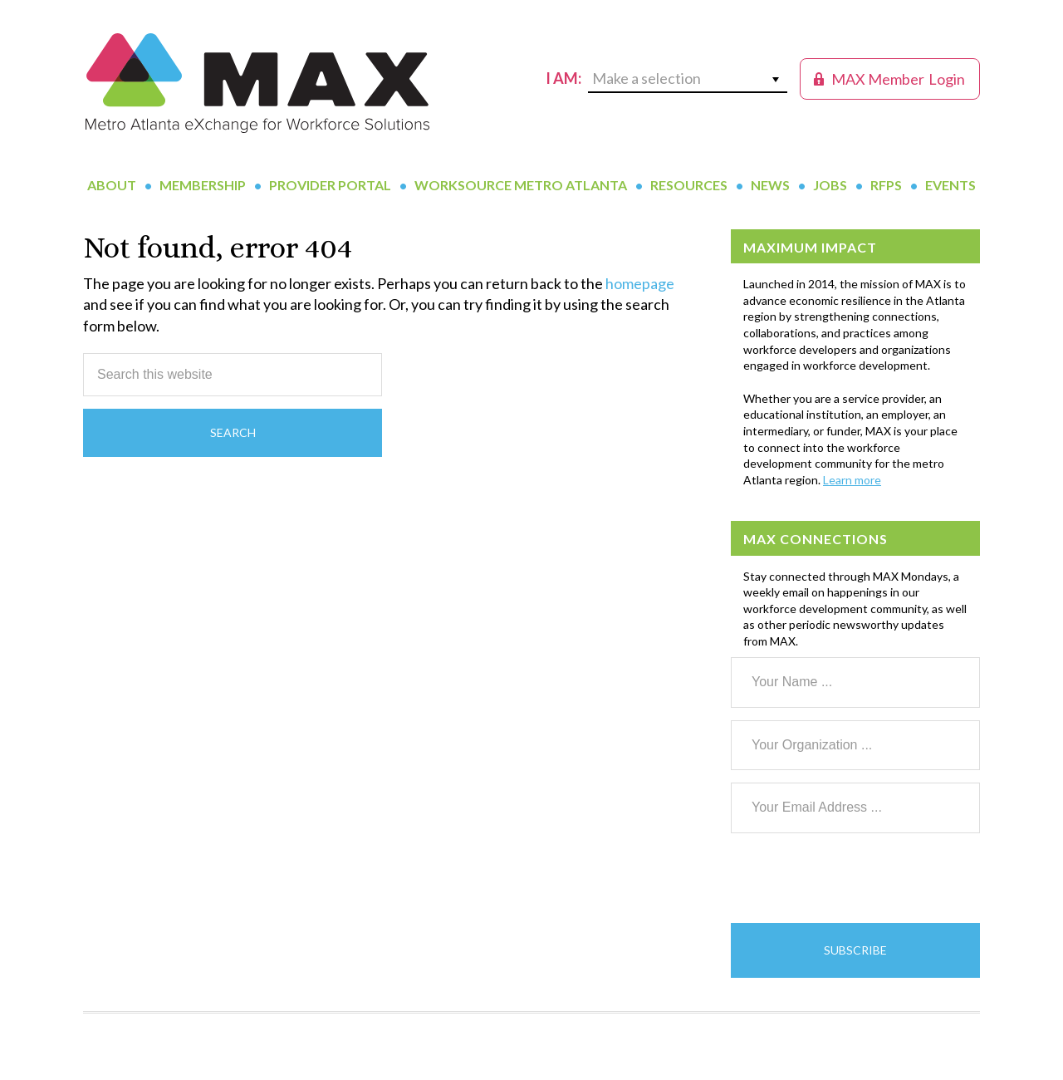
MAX (257, 83)
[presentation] (857, 878)
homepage (639, 283)
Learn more (852, 480)
